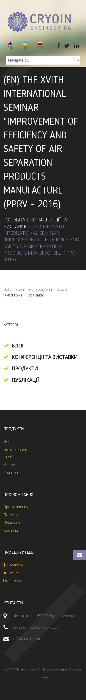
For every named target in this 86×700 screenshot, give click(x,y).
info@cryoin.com (26, 638)
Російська (34, 295)
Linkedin (12, 580)
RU (39, 46)
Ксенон (9, 464)
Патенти (10, 514)
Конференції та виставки (45, 357)
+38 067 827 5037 (44, 627)
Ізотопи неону (15, 449)
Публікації (25, 380)
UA (24, 46)
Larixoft (44, 677)
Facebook (13, 565)
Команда (11, 530)
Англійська (13, 295)
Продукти (25, 368)
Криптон (10, 472)
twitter (11, 572)
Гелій (7, 457)
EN (9, 46)
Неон (8, 441)
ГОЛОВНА (14, 219)
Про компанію (15, 506)
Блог (18, 345)
